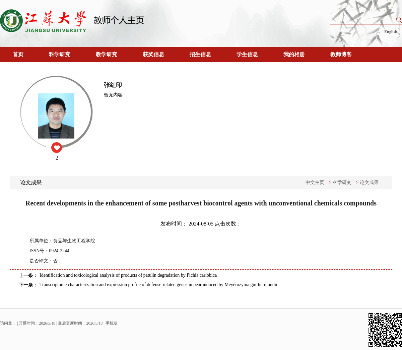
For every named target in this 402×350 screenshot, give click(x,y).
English (390, 31)
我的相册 (294, 54)
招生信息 (200, 54)
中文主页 (315, 182)
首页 (18, 54)
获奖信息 (153, 54)
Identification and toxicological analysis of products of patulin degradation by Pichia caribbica (128, 275)
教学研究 (106, 54)
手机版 (112, 323)
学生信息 (247, 54)
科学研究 (59, 54)
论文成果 (369, 182)
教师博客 (341, 54)
